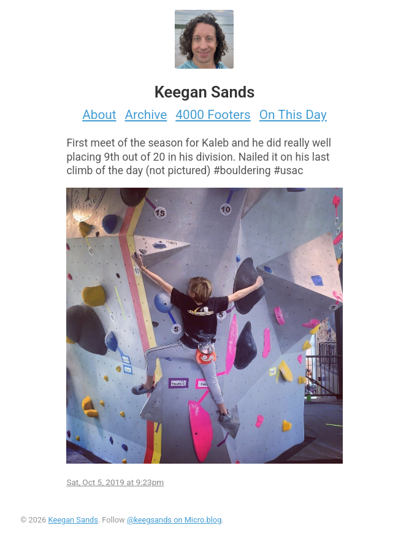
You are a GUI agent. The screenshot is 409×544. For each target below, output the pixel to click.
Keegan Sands (73, 519)
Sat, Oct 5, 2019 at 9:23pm (115, 482)
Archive (146, 114)
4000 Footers (213, 114)
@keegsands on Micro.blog (174, 519)
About (99, 114)
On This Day (293, 114)
